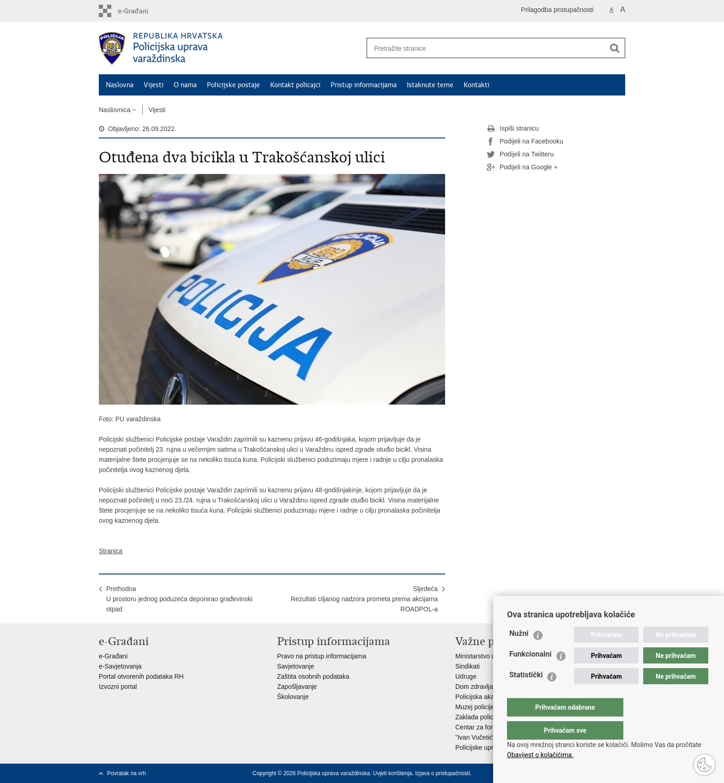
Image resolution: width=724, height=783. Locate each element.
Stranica (110, 551)
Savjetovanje (295, 666)
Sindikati (467, 666)
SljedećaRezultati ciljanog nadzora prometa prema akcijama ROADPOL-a (364, 599)
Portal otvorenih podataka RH (141, 676)
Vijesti (153, 85)
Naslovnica (114, 110)
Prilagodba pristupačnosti (557, 9)
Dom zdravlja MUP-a (485, 686)
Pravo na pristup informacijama (321, 656)
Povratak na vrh (126, 773)
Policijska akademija (484, 696)
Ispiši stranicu (513, 129)
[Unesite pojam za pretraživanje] (482, 48)
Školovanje (293, 696)
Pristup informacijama (364, 85)
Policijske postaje (233, 85)
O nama (185, 85)
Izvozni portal (118, 686)
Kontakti (476, 85)
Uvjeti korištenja (392, 773)
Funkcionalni (530, 672)
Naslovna (119, 85)
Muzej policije (474, 707)
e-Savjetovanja (120, 666)
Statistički (526, 693)
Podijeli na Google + (522, 167)
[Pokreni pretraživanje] (614, 48)
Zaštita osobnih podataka (313, 676)
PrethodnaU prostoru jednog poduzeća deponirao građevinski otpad (179, 599)
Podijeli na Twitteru (520, 154)
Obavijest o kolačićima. (540, 755)
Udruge (466, 676)
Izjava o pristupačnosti (442, 773)
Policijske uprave (479, 747)
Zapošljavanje (297, 686)
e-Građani (113, 656)
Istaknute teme (430, 85)
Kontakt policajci (295, 85)
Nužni (519, 651)
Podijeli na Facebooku (525, 141)
